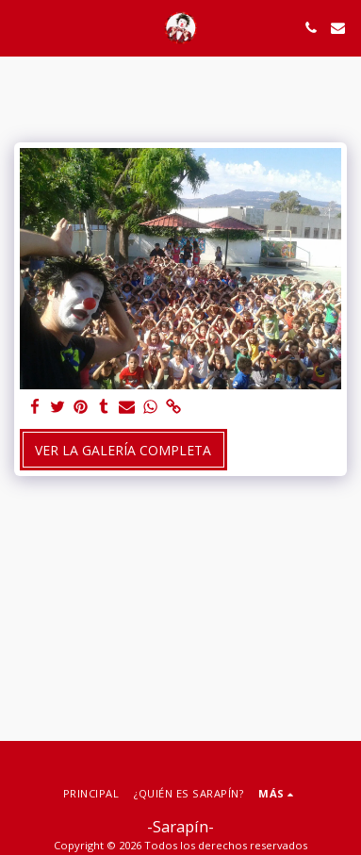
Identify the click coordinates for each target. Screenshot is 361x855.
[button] (21, 27)
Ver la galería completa (123, 450)
